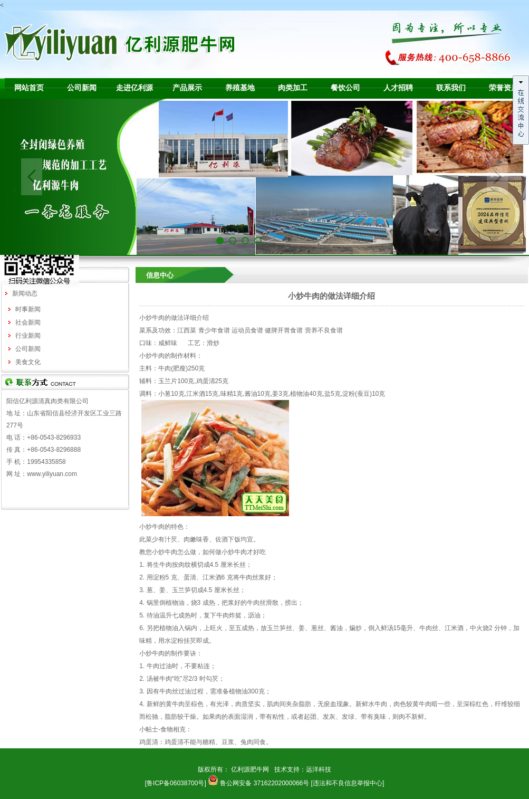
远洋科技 (318, 769)
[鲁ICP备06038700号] (175, 783)
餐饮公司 (345, 88)
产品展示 (187, 88)
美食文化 (28, 362)
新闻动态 (24, 293)
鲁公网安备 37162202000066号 (264, 783)
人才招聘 (398, 88)
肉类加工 (292, 88)
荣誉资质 (503, 88)
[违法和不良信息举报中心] (347, 783)
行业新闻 (28, 335)
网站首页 (29, 88)
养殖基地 (240, 88)
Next (497, 176)
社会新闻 (28, 322)
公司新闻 (82, 88)
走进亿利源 (134, 88)
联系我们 (451, 88)
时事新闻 (28, 309)
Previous (31, 176)
